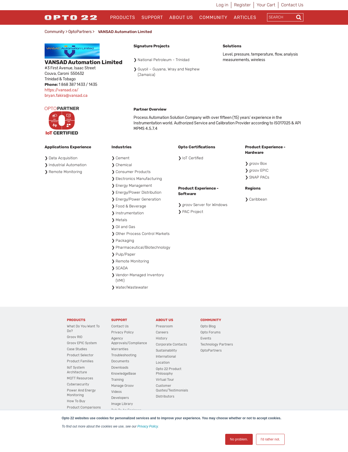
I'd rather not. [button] (270, 439)
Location (163, 363)
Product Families (80, 361)
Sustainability (166, 350)
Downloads (119, 367)
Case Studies (77, 349)
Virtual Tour (165, 380)
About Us (181, 17)
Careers (162, 332)
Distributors (165, 396)
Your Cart (266, 4)
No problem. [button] (239, 439)
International (166, 356)
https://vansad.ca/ (61, 90)
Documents (120, 361)
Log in (222, 4)
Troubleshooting (123, 355)
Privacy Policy (147, 426)
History (161, 338)
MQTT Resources (80, 378)
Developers (120, 398)
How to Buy (76, 401)
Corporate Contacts (171, 344)
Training (117, 380)
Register (242, 4)
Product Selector (80, 355)
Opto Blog (208, 326)
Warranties (119, 349)
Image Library (122, 404)
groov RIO (74, 337)
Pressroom (164, 326)
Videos (116, 392)
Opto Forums (210, 332)
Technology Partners (216, 344)
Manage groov (122, 386)
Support (152, 17)
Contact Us (292, 4)
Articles (245, 17)
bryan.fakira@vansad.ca (66, 95)
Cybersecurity (78, 384)
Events (205, 338)
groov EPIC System (82, 343)
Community (213, 17)
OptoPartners (80, 31)
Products (122, 17)
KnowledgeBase (123, 374)
